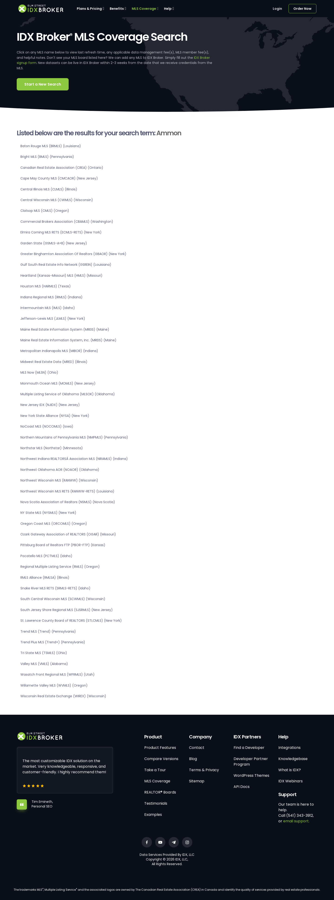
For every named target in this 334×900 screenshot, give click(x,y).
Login (277, 8)
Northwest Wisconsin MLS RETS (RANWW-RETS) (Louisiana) (67, 491)
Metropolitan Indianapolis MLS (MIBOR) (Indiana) (59, 351)
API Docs (242, 786)
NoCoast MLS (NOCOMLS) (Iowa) (46, 426)
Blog (193, 758)
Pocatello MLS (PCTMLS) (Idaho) (46, 556)
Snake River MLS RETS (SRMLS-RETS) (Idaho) (55, 588)
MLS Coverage (144, 8)
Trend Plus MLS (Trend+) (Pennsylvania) (52, 642)
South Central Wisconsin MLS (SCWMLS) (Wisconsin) (62, 599)
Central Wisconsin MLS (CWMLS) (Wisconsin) (56, 200)
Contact (196, 747)
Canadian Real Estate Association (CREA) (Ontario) (61, 167)
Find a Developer (249, 747)
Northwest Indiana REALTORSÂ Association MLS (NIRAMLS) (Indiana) (74, 458)
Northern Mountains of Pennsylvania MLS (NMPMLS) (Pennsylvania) (74, 437)
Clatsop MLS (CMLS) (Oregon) (44, 210)
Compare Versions (161, 758)
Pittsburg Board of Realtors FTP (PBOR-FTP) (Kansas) (62, 545)
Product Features (160, 747)
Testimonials (155, 803)
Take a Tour (155, 770)
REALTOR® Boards (160, 792)
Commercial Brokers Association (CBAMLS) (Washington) (66, 221)
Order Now (302, 8)
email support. (296, 821)
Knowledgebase (293, 758)
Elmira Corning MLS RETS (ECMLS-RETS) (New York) (61, 232)
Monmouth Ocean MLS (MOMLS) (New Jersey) (58, 383)
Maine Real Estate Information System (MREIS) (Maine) (64, 329)
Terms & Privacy (204, 770)
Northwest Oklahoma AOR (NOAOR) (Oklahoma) (59, 469)
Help (168, 8)
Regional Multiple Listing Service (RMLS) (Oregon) (60, 566)
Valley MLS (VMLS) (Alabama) (44, 663)
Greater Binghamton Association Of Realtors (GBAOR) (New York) (73, 254)
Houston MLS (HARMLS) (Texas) (45, 286)
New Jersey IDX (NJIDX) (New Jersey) (50, 404)
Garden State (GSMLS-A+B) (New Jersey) (53, 243)
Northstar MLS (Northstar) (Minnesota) (51, 448)
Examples (153, 814)
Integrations (289, 747)
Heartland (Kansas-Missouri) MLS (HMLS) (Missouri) (61, 275)
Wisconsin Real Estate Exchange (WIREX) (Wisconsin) (63, 696)
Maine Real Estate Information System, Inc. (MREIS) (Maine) (68, 340)
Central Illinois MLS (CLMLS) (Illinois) (48, 189)
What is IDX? (289, 770)
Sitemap (196, 781)
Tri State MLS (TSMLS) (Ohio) (43, 653)
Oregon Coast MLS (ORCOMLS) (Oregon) (53, 523)
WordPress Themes (251, 775)
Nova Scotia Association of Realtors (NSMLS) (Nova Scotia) (67, 502)
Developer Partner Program (251, 761)
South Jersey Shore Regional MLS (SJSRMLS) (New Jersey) (66, 610)
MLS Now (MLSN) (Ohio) (39, 372)
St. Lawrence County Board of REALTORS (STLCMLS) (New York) (71, 620)
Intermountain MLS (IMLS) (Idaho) (47, 308)
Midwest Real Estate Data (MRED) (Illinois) (53, 361)
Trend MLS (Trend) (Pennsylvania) (48, 631)
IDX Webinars (290, 781)
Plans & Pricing (89, 8)
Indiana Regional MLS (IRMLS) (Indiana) (51, 297)
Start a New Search (42, 84)
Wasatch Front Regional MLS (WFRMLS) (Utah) (57, 674)
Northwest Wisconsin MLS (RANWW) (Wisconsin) (59, 480)
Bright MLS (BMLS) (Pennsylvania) (47, 156)
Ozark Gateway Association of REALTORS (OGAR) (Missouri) (68, 534)
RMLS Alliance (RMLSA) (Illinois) (44, 577)
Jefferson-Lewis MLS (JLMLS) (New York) (52, 318)
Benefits (117, 8)
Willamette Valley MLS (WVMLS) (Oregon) (54, 685)
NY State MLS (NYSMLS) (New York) (48, 512)
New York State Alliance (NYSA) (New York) (54, 415)
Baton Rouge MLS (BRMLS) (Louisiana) (50, 146)
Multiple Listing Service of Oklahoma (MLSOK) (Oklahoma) (67, 394)
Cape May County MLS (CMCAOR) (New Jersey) (59, 178)
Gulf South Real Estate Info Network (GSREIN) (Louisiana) (65, 264)
